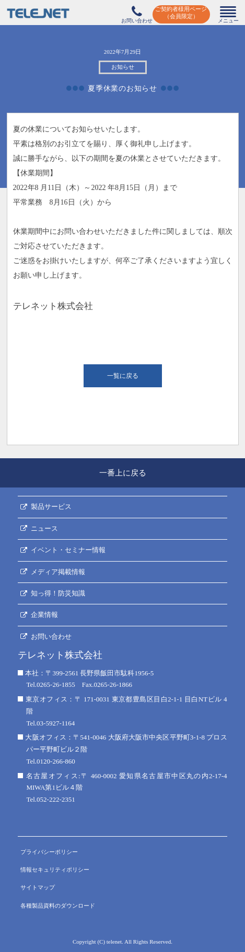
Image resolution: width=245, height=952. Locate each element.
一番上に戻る (122, 473)
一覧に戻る (122, 375)
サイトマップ (37, 887)
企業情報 (44, 614)
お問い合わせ (51, 636)
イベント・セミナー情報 (68, 550)
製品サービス (51, 506)
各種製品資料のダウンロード (57, 905)
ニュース (44, 528)
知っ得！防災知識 (58, 593)
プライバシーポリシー (49, 852)
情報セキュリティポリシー (54, 869)
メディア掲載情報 (58, 572)
